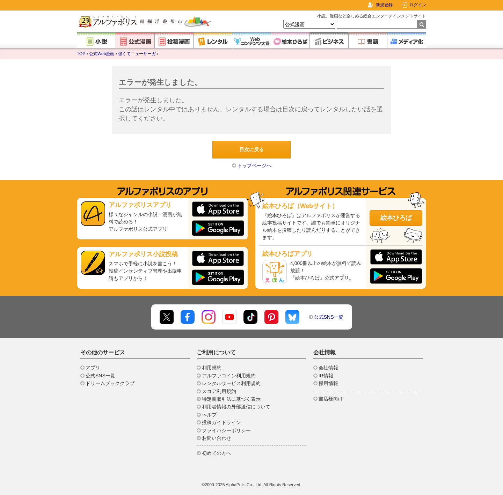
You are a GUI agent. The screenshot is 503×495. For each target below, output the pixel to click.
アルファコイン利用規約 (229, 375)
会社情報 (328, 367)
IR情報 (326, 375)
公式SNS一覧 (329, 317)
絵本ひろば (396, 217)
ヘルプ (209, 415)
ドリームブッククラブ (110, 383)
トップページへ (254, 165)
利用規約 (211, 367)
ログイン (417, 4)
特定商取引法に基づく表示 (231, 399)
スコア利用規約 (219, 391)
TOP (81, 53)
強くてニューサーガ (137, 53)
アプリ (93, 367)
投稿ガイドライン (221, 422)
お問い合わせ (216, 438)
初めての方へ (216, 453)
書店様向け (331, 398)
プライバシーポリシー (226, 430)
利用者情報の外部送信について (236, 406)
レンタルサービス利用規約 (231, 383)
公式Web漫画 (101, 53)
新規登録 (384, 4)
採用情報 (328, 383)
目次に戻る (251, 149)
